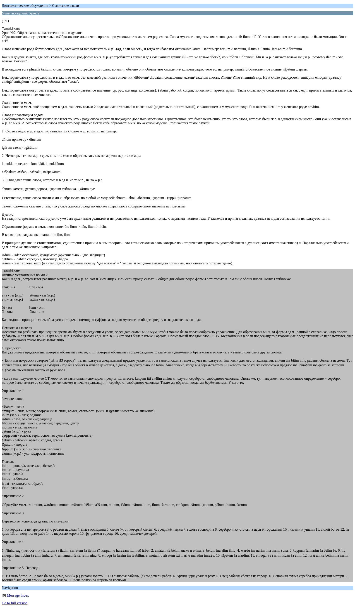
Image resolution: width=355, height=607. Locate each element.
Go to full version (14, 603)
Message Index (18, 595)
